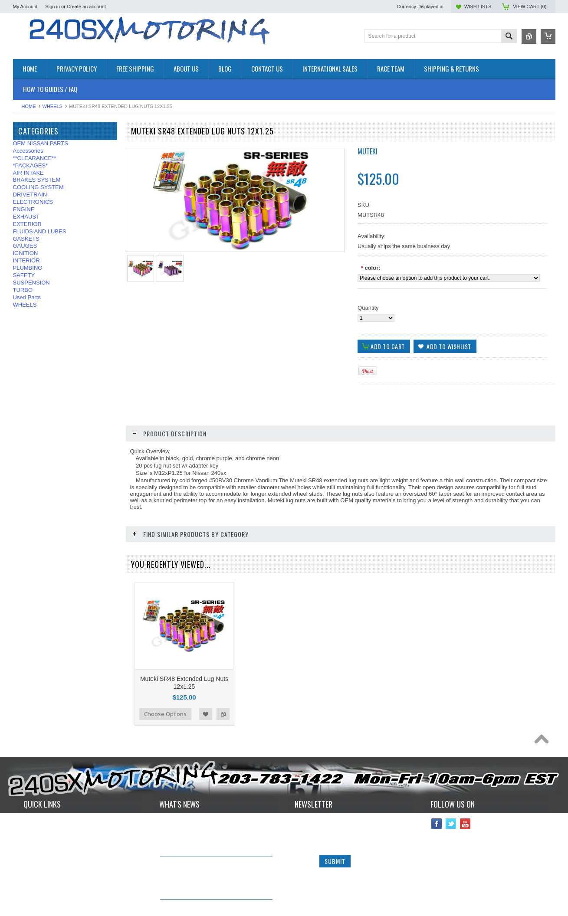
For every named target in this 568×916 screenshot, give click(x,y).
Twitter (451, 791)
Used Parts (27, 297)
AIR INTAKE (28, 173)
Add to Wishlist (205, 681)
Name (303, 791)
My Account (25, 6)
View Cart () (529, 6)
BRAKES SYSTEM (37, 180)
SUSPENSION (31, 282)
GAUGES (25, 245)
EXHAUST (26, 216)
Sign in (52, 6)
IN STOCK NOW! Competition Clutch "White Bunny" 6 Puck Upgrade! (209, 836)
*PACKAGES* (30, 165)
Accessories (28, 150)
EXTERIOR (27, 224)
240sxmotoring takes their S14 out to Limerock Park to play (209, 793)
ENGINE (24, 209)
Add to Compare (223, 681)
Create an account (86, 6)
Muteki (368, 151)
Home (29, 106)
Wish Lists (477, 6)
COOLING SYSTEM (38, 187)
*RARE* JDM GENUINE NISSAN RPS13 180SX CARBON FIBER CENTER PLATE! (214, 878)
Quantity (368, 307)
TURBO (23, 290)
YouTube (465, 791)
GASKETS (26, 239)
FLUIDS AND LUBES (39, 231)
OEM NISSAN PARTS (40, 143)
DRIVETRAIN (30, 194)
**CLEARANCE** (34, 158)
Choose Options (165, 681)
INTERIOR (26, 260)
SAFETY (24, 275)
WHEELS (52, 106)
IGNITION (25, 253)
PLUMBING (28, 268)
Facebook (436, 791)
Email (302, 809)
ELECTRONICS (33, 202)
